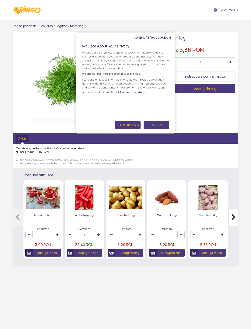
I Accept (156, 124)
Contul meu (224, 10)
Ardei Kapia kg (84, 215)
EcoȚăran (46, 26)
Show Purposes (128, 124)
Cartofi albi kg (126, 215)
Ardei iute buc (43, 215)
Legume (61, 26)
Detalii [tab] (22, 138)
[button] (233, 217)
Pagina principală (25, 26)
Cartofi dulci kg (167, 215)
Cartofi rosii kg (208, 215)
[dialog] (125, 83)
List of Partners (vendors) (128, 92)
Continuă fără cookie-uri (152, 37)
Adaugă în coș (191, 88)
